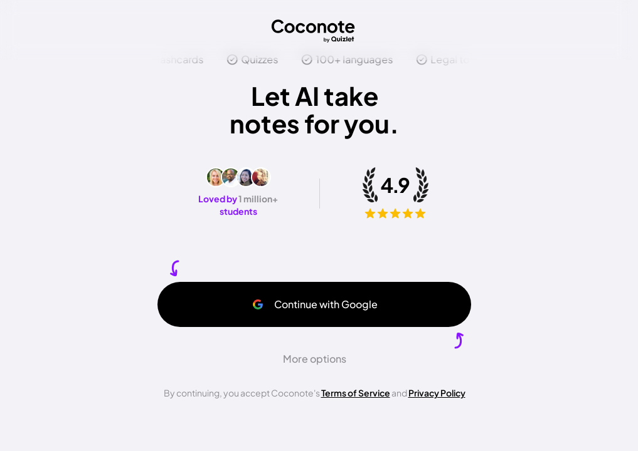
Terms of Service (355, 392)
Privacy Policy (436, 392)
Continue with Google (315, 304)
